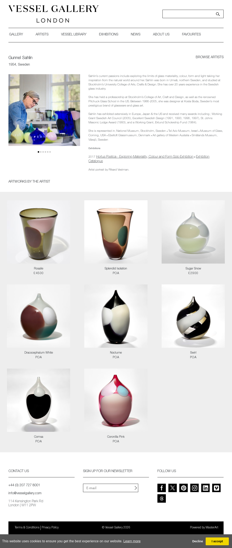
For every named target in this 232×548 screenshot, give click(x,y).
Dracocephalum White (38, 352)
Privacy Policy (50, 527)
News (135, 34)
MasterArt (212, 527)
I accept (217, 541)
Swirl (193, 352)
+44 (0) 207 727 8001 (24, 485)
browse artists (210, 57)
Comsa (38, 437)
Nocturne (116, 352)
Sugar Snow (193, 268)
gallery (16, 34)
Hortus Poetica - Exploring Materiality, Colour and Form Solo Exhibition (144, 157)
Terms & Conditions (27, 527)
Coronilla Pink (116, 437)
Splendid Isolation (116, 268)
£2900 (193, 273)
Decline (197, 541)
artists (42, 34)
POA (116, 273)
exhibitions (108, 34)
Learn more (132, 541)
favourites (191, 34)
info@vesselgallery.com (25, 493)
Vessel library (73, 34)
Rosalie (38, 268)
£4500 (39, 273)
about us (161, 34)
